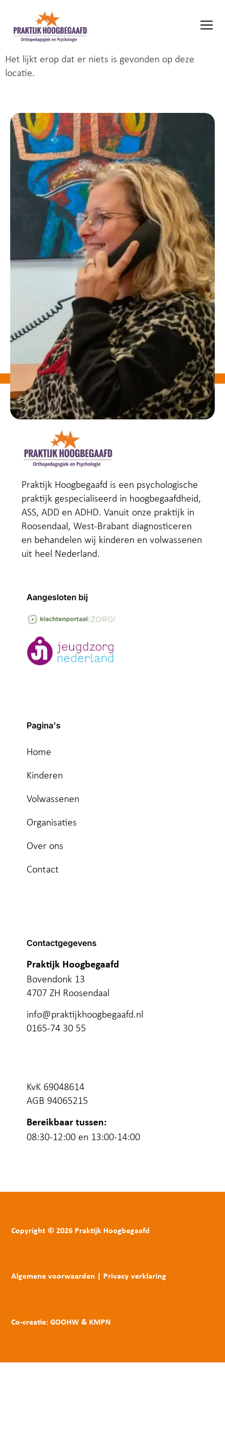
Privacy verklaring (134, 1276)
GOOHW (64, 1322)
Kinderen (45, 775)
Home (39, 751)
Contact (43, 869)
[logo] (49, 26)
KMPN (100, 1322)
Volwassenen (53, 798)
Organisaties (52, 822)
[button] (206, 26)
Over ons (45, 845)
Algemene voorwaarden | (56, 1276)
